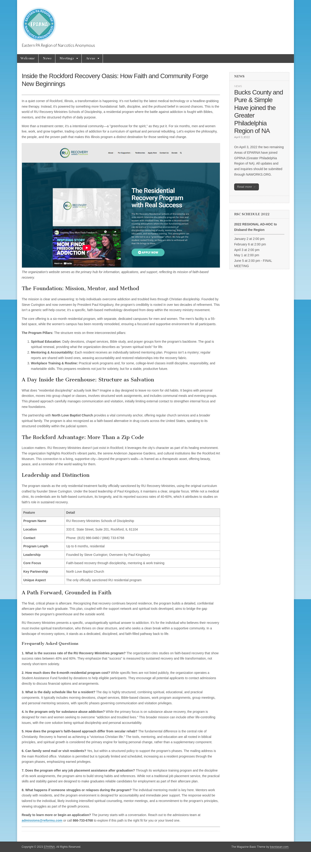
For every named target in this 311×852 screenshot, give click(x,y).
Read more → (246, 187)
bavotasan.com (279, 847)
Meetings (67, 58)
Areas (90, 58)
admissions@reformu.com (42, 820)
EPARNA (49, 847)
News (47, 58)
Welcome (28, 58)
